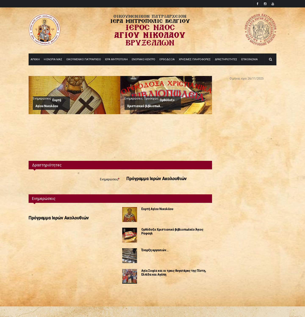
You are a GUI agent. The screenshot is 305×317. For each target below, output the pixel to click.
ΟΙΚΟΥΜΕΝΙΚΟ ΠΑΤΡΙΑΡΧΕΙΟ (83, 59)
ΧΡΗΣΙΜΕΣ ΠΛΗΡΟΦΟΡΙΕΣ (195, 59)
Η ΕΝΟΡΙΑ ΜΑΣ (53, 59)
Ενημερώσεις (42, 98)
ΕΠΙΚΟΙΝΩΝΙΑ (249, 59)
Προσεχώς (151, 98)
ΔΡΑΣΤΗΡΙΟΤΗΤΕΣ (226, 59)
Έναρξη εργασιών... (155, 250)
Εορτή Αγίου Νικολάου (157, 209)
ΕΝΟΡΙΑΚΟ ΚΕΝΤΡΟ (143, 59)
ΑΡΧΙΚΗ (35, 59)
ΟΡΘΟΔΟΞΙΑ (167, 59)
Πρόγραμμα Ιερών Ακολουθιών (156, 178)
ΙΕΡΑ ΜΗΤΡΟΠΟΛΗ (116, 59)
